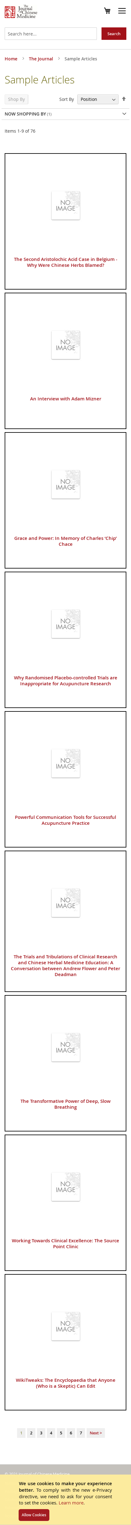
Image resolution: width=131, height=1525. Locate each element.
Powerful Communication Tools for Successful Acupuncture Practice (65, 820)
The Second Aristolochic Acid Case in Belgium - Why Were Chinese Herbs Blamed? (65, 262)
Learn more (71, 1502)
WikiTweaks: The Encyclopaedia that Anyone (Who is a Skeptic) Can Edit (65, 1383)
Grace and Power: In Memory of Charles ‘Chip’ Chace (65, 541)
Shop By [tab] (16, 99)
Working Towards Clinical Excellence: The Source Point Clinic (65, 1243)
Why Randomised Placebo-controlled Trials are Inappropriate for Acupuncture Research (65, 680)
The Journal (41, 59)
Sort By (66, 99)
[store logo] (21, 12)
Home (12, 59)
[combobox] (51, 33)
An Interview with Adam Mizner (65, 398)
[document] (65, 1500)
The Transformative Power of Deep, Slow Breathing (65, 1104)
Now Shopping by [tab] (25, 114)
